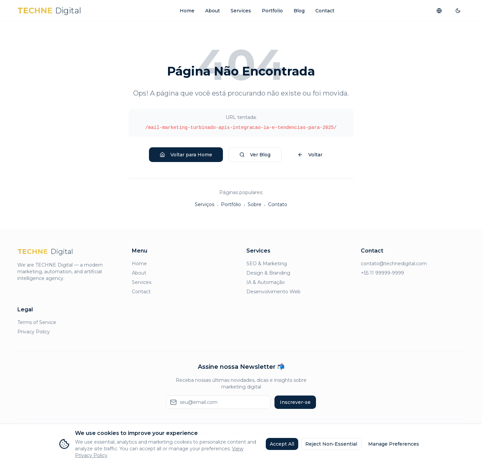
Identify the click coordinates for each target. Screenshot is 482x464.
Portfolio (272, 11)
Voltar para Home (186, 155)
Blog (299, 11)
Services (241, 11)
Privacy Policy (33, 332)
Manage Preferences (393, 444)
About (212, 11)
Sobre (254, 204)
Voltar (310, 155)
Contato (277, 204)
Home (187, 11)
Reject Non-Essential (331, 444)
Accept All (282, 444)
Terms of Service (36, 322)
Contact (324, 11)
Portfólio (231, 204)
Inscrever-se (295, 402)
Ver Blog (254, 155)
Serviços (204, 204)
